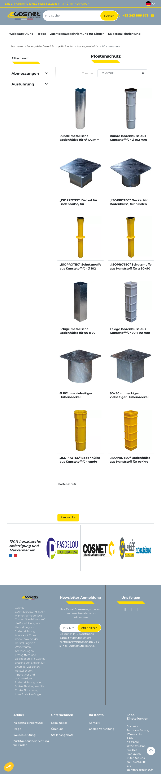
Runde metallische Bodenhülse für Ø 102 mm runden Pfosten (80, 139)
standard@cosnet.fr (140, 769)
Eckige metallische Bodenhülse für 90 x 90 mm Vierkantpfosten (78, 332)
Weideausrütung (24, 735)
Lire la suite (68, 517)
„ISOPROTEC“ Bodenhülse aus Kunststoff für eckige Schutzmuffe (130, 461)
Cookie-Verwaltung (101, 728)
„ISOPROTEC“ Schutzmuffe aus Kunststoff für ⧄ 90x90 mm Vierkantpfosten (131, 268)
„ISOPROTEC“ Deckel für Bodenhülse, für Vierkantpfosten (78, 204)
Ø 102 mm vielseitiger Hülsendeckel (76, 395)
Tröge (17, 728)
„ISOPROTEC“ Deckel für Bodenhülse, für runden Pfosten (129, 204)
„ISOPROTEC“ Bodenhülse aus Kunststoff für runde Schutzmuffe (80, 461)
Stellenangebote (62, 735)
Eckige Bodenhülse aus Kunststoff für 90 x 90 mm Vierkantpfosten (130, 332)
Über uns (57, 728)
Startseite (16, 46)
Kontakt (94, 722)
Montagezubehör (87, 46)
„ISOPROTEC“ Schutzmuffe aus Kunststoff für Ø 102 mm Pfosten (80, 268)
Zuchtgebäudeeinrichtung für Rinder (49, 46)
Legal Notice (59, 722)
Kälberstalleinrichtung (28, 722)
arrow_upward (151, 751)
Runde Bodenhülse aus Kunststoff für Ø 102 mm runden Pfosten (128, 139)
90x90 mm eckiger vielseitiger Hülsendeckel (129, 395)
